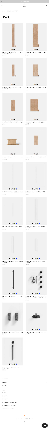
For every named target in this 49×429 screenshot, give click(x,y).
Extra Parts (10, 11)
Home (3, 11)
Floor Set (4, 382)
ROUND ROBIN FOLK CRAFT (9, 405)
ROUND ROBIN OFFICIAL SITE (9, 402)
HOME (4, 392)
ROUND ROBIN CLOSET (8, 408)
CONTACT (4, 399)
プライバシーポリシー (20, 418)
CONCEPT (4, 395)
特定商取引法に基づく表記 (28, 418)
